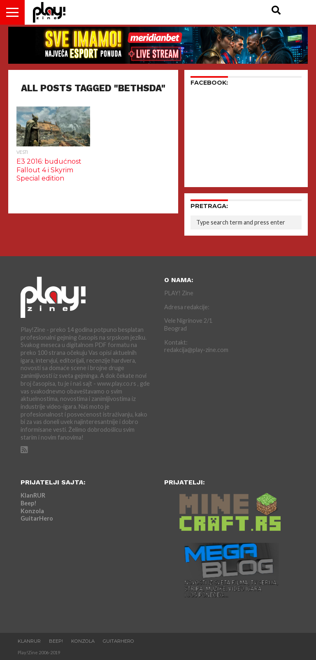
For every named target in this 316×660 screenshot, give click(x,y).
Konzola (32, 510)
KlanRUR (33, 495)
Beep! (29, 503)
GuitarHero (37, 518)
